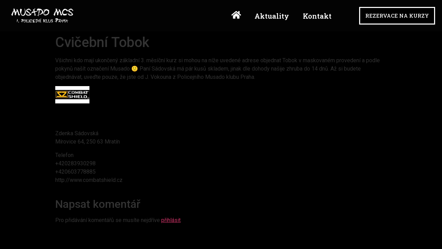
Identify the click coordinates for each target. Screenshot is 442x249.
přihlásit (171, 220)
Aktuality (271, 15)
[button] (397, 16)
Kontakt (317, 15)
